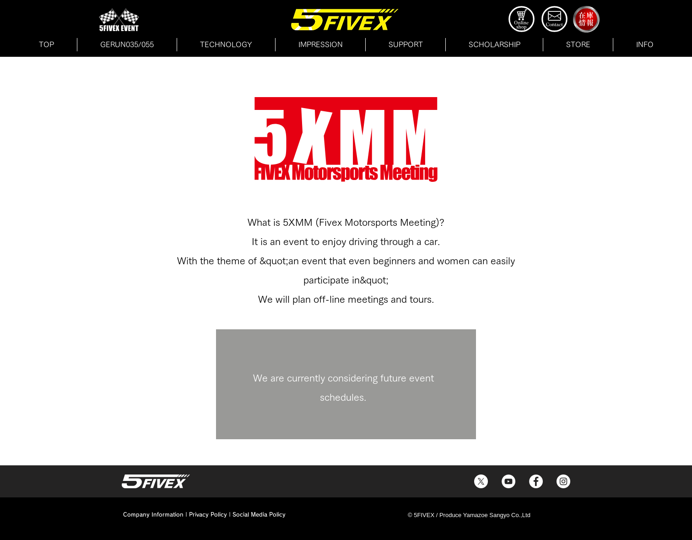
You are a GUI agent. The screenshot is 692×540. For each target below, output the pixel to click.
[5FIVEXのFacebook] (536, 481)
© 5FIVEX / (423, 515)
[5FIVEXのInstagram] (563, 481)
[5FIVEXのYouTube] (508, 481)
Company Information (153, 514)
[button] (578, 44)
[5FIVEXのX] (481, 481)
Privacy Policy (208, 514)
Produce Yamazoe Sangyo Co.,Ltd (484, 515)
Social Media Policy (259, 514)
